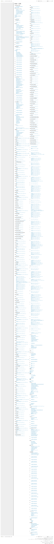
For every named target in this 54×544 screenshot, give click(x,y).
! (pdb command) (17, 7)
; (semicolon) (31, 393)
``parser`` (31, 518)
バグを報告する (51, 542)
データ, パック (33, 374)
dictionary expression (34, 523)
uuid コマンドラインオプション (35, 41)
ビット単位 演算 (33, 375)
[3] (39, 384)
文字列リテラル (18, 22)
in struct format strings (34, 395)
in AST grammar (18, 82)
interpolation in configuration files (20, 33)
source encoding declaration (20, 27)
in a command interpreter (19, 11)
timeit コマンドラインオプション (20, 403)
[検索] (44, 536)
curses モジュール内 (19, 9)
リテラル (32, 376)
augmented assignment (19, 41)
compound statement (34, 384)
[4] (40, 384)
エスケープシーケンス (34, 457)
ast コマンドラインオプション (20, 257)
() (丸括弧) (16, 50)
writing (32, 521)
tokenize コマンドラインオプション (36, 190)
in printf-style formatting (19, 25)
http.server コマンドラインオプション (21, 151)
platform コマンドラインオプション (36, 10)
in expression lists (18, 83)
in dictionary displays (19, 91)
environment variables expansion (20, 31)
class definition (18, 52)
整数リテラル (33, 363)
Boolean (32, 520)
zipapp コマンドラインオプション (20, 174)
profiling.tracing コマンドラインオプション (36, 297)
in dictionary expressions (34, 385)
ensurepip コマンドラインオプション (21, 193)
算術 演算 (32, 377)
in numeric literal (33, 337)
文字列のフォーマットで (19, 29)
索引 (52, 536)
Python (2, 536)
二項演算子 (17, 106)
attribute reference (33, 335)
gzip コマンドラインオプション (20, 147)
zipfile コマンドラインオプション (20, 187)
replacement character (34, 435)
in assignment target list (34, 447)
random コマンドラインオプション (20, 311)
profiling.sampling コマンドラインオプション (22, 145)
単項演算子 (17, 107)
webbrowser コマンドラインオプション (21, 353)
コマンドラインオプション (19, 206)
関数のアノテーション (34, 148)
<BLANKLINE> (32, 404)
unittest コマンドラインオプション (20, 157)
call (16, 51)
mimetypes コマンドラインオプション (21, 281)
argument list (18, 116)
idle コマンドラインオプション (20, 127)
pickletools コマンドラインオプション (21, 335)
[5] (41, 384)
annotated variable (33, 383)
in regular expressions (19, 26)
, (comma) (16, 115)
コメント (17, 28)
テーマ (38, 536)
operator (17, 43)
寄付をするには (51, 541)
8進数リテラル (31, 381)
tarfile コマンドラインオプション (20, 186)
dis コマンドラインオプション (20, 278)
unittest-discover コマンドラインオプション (22, 382)
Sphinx (45, 543)
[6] (42, 384)
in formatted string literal (19, 6)
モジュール (50, 536)
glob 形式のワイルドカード (19, 10)
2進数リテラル (31, 378)
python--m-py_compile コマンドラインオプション (22, 128)
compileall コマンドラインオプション (21, 270)
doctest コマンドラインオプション (20, 251)
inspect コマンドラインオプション (20, 195)
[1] (21, 83)
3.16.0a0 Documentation (7, 536)
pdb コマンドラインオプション (20, 170)
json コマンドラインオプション (20, 172)
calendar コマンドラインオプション (21, 189)
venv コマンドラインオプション (20, 166)
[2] (38, 384)
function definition (18, 53)
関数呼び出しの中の (18, 87)
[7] (43, 384)
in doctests (17, 24)
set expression (33, 526)
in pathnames (33, 338)
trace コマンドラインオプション (20, 259)
